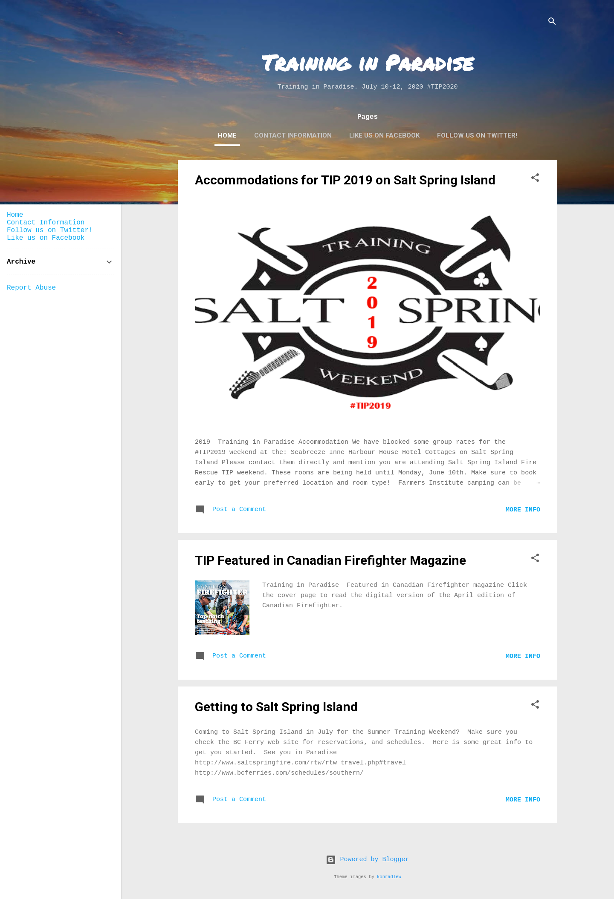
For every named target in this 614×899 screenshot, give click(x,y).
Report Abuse (31, 288)
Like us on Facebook (384, 135)
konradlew (389, 876)
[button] (535, 179)
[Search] (552, 23)
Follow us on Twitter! (477, 135)
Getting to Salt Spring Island (276, 706)
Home (227, 135)
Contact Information (293, 135)
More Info (523, 510)
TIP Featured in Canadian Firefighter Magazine (330, 560)
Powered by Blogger (367, 859)
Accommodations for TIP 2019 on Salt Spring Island (345, 179)
